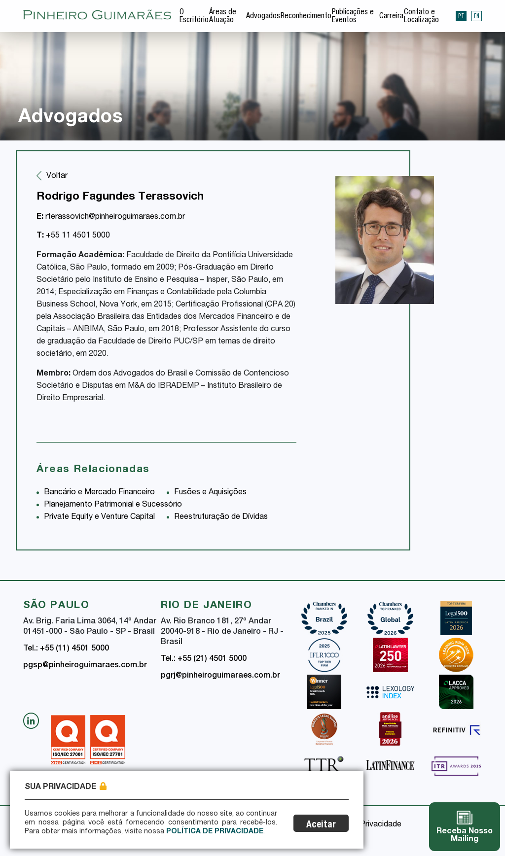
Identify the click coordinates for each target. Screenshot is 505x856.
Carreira (391, 17)
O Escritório (194, 17)
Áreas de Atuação (222, 17)
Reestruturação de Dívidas (221, 517)
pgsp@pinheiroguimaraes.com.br (85, 666)
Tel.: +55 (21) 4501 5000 (204, 659)
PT (461, 16)
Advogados (263, 17)
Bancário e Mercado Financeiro (99, 493)
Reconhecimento (306, 17)
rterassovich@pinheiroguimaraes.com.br (110, 217)
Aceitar (321, 825)
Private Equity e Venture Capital (99, 517)
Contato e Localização (421, 17)
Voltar (57, 176)
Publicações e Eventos (353, 17)
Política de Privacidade (214, 831)
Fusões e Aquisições (210, 493)
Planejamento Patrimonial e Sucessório (113, 505)
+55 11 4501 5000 (73, 236)
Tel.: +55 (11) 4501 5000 (66, 649)
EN (476, 16)
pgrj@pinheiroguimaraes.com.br (220, 676)
